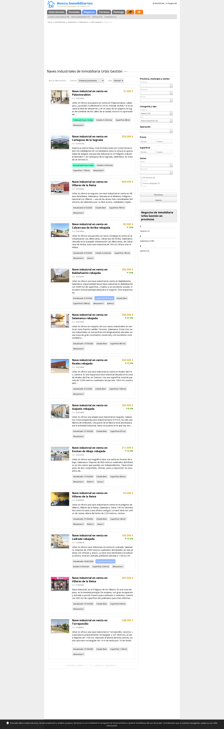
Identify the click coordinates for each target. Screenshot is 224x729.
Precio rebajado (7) (151, 183)
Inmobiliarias (60, 22)
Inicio (50, 22)
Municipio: (144, 89)
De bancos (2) (149, 177)
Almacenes (78, 125)
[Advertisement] (112, 45)
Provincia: (143, 82)
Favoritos (158, 194)
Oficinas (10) (97, 17)
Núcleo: (143, 97)
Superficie (120, 120)
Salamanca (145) (147, 241)
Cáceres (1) (144, 231)
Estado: (142, 162)
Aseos (90, 258)
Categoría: (144, 110)
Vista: (110, 80)
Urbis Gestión (56, 12)
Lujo (145, 186)
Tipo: (142, 117)
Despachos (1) (110, 17)
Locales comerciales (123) (58, 17)
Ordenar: (73, 80)
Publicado (77, 120)
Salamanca (72, 22)
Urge (145, 180)
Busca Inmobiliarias (75, 3)
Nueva (158, 200)
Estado (99, 120)
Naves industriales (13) (80, 17)
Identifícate (159, 3)
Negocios (89, 12)
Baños (110, 303)
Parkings (119, 12)
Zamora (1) (144, 250)
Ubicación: (144, 169)
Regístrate (172, 3)
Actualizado (78, 165)
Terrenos (104, 12)
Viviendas (74, 12)
